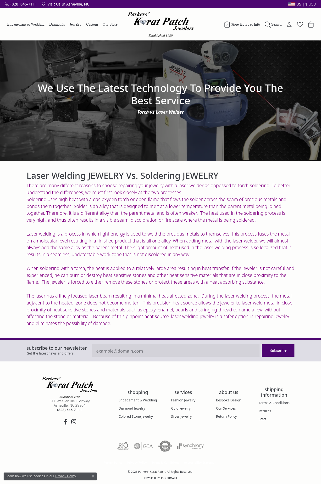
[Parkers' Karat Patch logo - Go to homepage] (160, 24)
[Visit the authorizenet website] (165, 446)
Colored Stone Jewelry (136, 416)
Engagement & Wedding (25, 24)
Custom (92, 24)
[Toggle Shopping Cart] (311, 24)
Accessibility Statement (200, 463)
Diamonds (57, 24)
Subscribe (278, 350)
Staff (262, 419)
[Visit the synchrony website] (190, 446)
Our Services (226, 408)
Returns (265, 411)
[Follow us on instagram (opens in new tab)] (74, 422)
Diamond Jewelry (132, 408)
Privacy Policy (137, 463)
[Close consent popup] (93, 476)
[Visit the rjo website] (123, 446)
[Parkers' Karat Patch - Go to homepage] (69, 387)
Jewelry (75, 24)
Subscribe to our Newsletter (57, 348)
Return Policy (226, 416)
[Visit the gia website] (143, 446)
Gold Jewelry (180, 408)
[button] (301, 4)
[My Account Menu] (289, 24)
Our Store (110, 24)
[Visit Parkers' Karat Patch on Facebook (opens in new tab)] (65, 422)
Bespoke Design (228, 400)
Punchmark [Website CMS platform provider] (169, 478)
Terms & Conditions (274, 402)
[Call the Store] (69, 409)
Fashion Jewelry (183, 400)
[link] (21, 4)
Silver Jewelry (181, 416)
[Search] (273, 24)
